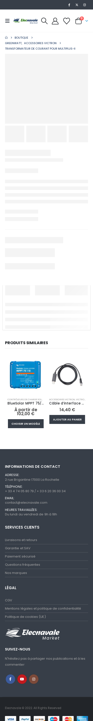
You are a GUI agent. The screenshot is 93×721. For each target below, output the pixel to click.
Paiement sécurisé (20, 556)
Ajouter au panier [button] (67, 419)
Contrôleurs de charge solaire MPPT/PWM (33, 399)
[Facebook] (69, 4)
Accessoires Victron (62, 399)
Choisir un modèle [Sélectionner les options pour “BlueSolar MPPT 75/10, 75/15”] (25, 424)
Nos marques (16, 572)
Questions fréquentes (22, 564)
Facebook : (10, 679)
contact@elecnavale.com (26, 502)
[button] (9, 21)
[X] (77, 4)
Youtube (22, 679)
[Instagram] (84, 4)
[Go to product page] (25, 375)
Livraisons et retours (21, 540)
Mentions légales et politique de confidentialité (43, 608)
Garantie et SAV (18, 548)
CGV (8, 600)
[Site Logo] (25, 20)
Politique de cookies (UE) (25, 616)
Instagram (34, 679)
